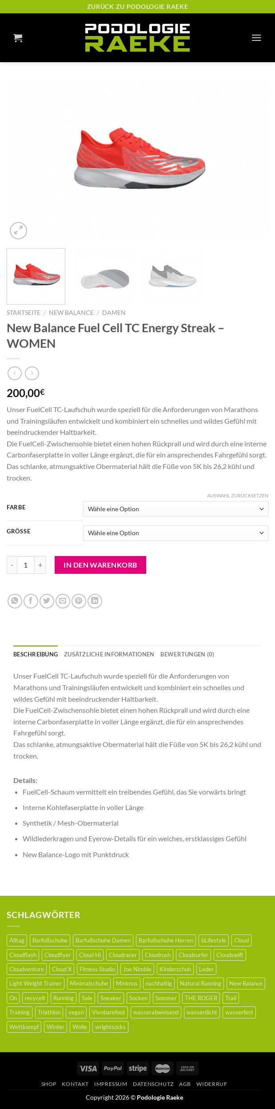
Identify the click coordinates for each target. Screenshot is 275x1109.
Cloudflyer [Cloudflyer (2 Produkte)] (57, 954)
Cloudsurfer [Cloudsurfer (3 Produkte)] (193, 954)
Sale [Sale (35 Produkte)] (87, 998)
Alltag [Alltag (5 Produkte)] (16, 940)
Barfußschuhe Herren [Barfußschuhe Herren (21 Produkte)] (166, 940)
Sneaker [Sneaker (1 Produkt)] (110, 998)
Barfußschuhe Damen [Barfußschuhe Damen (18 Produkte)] (103, 940)
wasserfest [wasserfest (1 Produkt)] (239, 1012)
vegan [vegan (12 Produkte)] (76, 1012)
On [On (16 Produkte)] (13, 998)
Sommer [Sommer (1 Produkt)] (166, 998)
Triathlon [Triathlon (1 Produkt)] (49, 1012)
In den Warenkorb (100, 564)
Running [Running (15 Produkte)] (63, 998)
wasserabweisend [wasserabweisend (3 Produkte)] (156, 1012)
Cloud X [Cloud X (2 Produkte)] (62, 969)
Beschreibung (35, 654)
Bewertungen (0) (187, 654)
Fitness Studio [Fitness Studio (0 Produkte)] (97, 969)
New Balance (71, 312)
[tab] (35, 654)
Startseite (23, 312)
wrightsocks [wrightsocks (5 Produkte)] (110, 1026)
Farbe (16, 508)
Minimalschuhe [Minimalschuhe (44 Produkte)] (89, 983)
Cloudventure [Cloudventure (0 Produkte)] (26, 969)
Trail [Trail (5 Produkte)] (230, 998)
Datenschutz (153, 1084)
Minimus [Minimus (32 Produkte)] (127, 983)
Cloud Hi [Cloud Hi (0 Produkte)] (90, 954)
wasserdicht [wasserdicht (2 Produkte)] (202, 1012)
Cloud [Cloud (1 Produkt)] (241, 940)
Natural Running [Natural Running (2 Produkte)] (200, 983)
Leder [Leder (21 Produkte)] (206, 969)
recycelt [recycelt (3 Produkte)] (35, 998)
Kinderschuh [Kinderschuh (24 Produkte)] (175, 969)
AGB (185, 1084)
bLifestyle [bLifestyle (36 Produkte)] (213, 940)
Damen (114, 312)
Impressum (111, 1084)
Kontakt (75, 1084)
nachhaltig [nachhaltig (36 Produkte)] (159, 983)
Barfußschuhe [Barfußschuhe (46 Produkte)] (50, 940)
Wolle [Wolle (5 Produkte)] (79, 1026)
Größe (18, 532)
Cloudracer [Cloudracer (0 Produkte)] (123, 954)
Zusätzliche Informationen (109, 654)
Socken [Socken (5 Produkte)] (138, 998)
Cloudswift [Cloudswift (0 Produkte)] (229, 954)
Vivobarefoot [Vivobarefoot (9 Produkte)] (108, 1012)
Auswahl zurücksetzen (237, 495)
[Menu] (256, 37)
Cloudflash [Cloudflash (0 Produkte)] (22, 954)
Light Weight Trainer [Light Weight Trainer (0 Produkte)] (35, 983)
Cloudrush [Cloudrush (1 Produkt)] (158, 954)
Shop (48, 1084)
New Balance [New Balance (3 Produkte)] (246, 983)
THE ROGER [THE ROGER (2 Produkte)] (201, 998)
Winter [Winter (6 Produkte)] (55, 1026)
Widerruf (211, 1084)
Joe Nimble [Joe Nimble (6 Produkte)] (137, 969)
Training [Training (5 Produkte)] (19, 1012)
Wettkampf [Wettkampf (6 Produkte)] (24, 1026)
